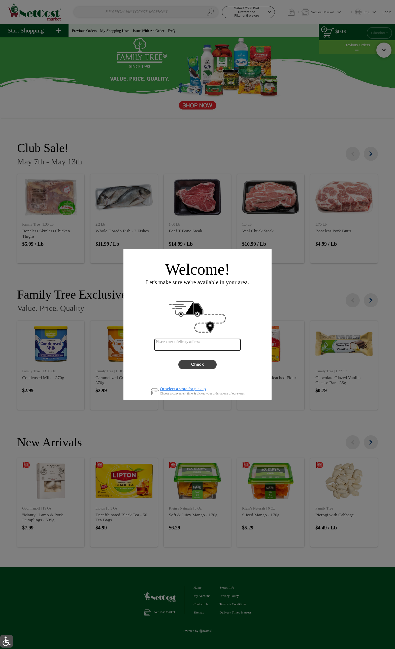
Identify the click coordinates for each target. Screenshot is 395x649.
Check (197, 364)
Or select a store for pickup (183, 389)
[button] (6, 641)
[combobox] (197, 345)
